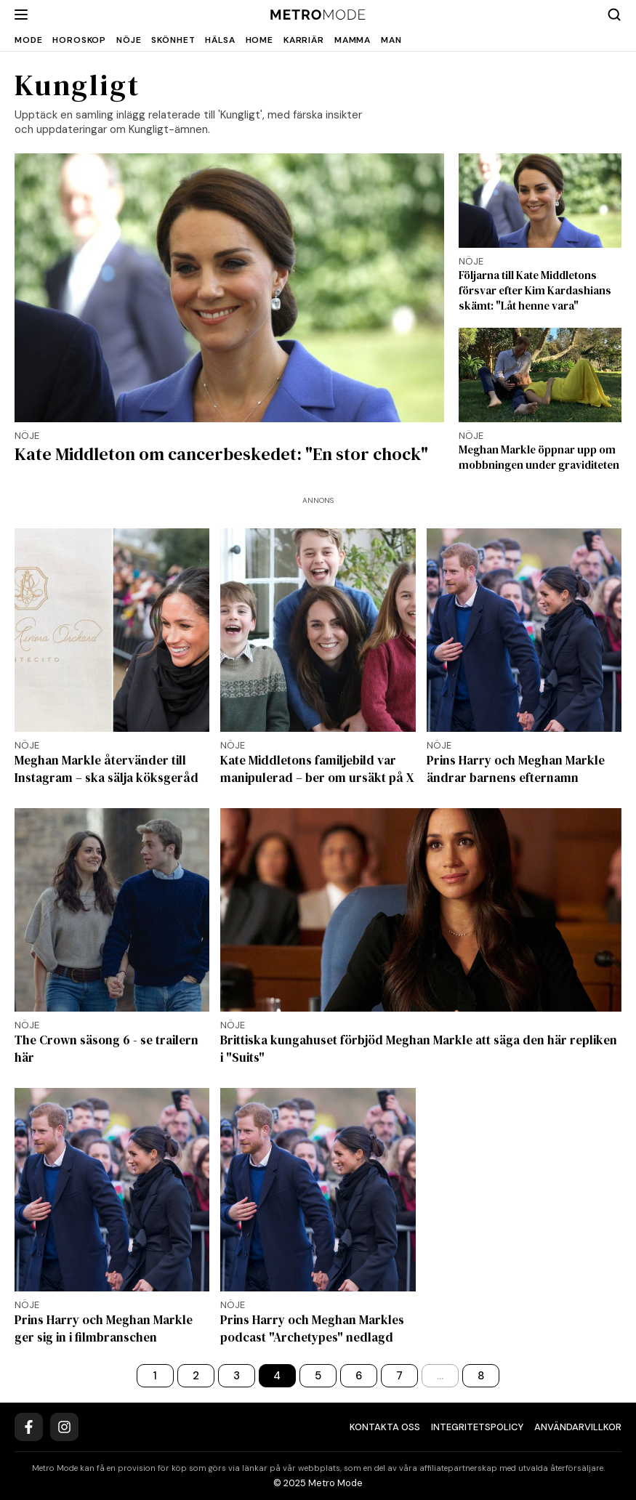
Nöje (128, 40)
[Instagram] (64, 1427)
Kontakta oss (385, 1427)
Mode (28, 40)
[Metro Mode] (318, 14)
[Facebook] (29, 1427)
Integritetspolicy (477, 1427)
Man (391, 40)
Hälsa (220, 40)
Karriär (303, 40)
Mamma (352, 40)
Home (259, 40)
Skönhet (173, 40)
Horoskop (79, 40)
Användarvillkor (577, 1427)
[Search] (614, 14)
